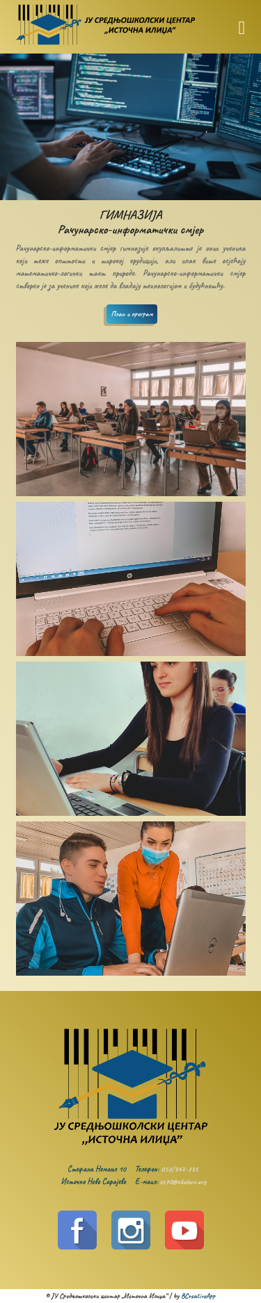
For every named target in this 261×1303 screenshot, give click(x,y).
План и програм (131, 313)
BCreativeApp (198, 1295)
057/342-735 (179, 1169)
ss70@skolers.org (183, 1181)
